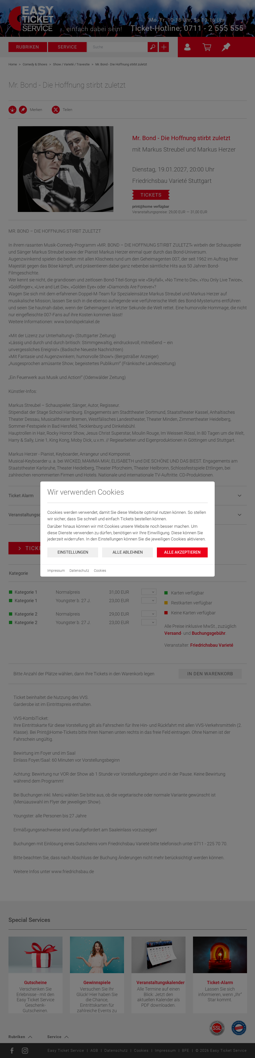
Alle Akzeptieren (182, 552)
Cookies (100, 571)
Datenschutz (79, 571)
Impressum (56, 571)
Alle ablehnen (128, 552)
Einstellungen (73, 552)
